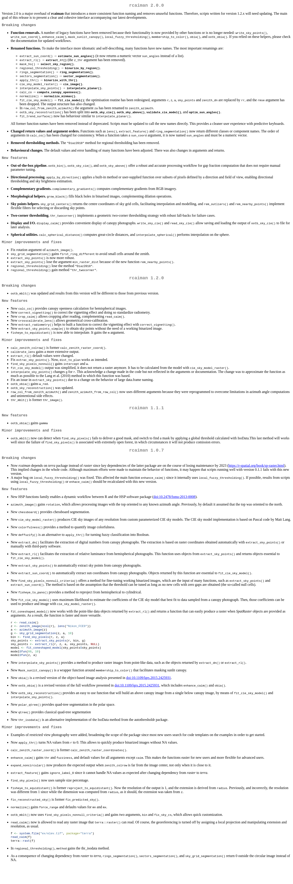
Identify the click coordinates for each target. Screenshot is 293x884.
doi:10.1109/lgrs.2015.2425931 (148, 694)
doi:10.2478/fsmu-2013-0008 (174, 509)
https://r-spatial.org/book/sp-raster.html (256, 477)
